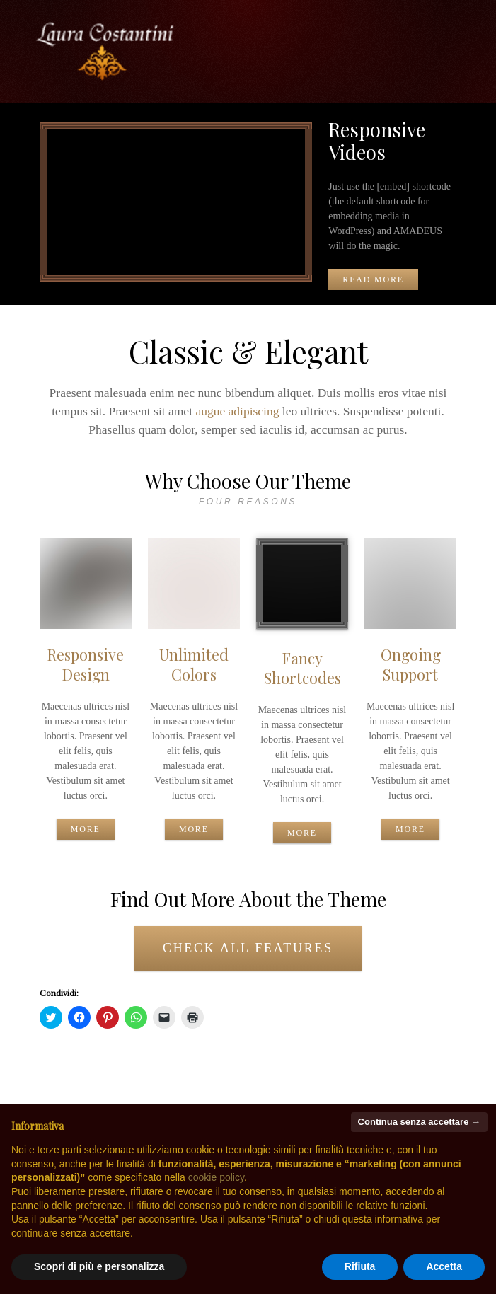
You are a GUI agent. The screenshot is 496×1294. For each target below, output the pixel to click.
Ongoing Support (411, 663)
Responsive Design (85, 663)
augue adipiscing (237, 411)
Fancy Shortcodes (302, 667)
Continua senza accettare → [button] (419, 1121)
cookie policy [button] (216, 1177)
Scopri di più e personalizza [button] (99, 1266)
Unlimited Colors (194, 663)
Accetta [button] (444, 1266)
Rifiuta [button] (360, 1266)
